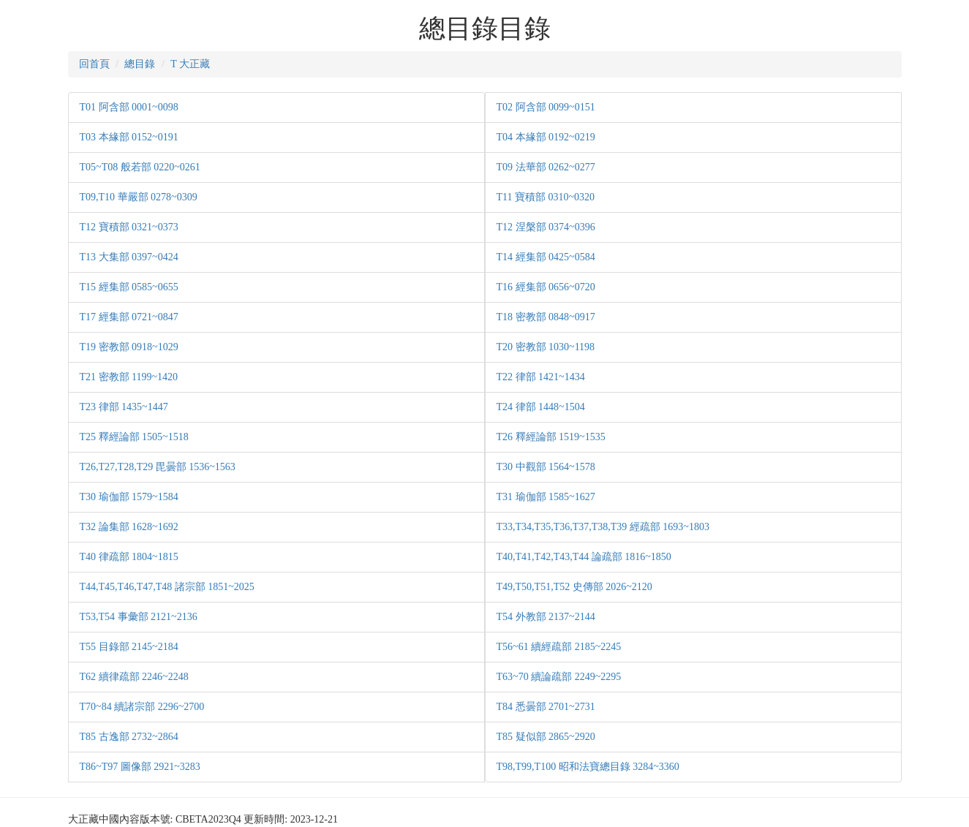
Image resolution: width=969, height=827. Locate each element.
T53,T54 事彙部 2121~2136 (138, 616)
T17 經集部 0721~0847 (129, 316)
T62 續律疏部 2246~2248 (134, 676)
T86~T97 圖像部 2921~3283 (140, 766)
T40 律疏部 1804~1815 (129, 556)
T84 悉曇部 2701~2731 (546, 706)
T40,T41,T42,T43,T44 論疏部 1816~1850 (584, 556)
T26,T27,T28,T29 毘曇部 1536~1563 (157, 466)
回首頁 (94, 63)
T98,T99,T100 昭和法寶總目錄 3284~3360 (588, 766)
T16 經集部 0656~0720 (546, 287)
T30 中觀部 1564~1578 (546, 466)
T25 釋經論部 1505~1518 (134, 436)
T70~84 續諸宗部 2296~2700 (142, 706)
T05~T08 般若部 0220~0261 (140, 167)
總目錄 (139, 63)
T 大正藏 (190, 63)
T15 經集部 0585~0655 (129, 287)
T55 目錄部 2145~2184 (129, 646)
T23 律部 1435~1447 (124, 406)
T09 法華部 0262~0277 (546, 167)
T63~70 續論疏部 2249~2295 (559, 676)
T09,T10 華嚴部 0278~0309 (138, 197)
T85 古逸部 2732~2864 (129, 736)
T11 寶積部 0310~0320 (546, 197)
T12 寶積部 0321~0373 (129, 227)
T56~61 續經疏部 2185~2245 (559, 646)
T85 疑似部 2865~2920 (546, 736)
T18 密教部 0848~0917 (546, 316)
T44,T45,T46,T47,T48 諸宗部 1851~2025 (167, 586)
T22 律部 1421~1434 (541, 376)
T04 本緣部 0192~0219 (546, 137)
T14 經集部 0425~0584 (546, 257)
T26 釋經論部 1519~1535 (551, 436)
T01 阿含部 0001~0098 (129, 107)
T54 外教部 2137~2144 (546, 616)
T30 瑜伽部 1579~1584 (129, 496)
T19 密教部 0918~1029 (129, 346)
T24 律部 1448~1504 (541, 406)
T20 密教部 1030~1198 (546, 346)
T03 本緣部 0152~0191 (129, 137)
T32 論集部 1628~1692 (129, 526)
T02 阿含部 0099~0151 (546, 107)
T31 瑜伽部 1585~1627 (546, 496)
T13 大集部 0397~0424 (129, 257)
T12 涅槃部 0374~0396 (546, 227)
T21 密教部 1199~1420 (129, 376)
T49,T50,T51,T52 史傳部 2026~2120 (574, 586)
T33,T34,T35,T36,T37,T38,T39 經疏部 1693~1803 (603, 526)
